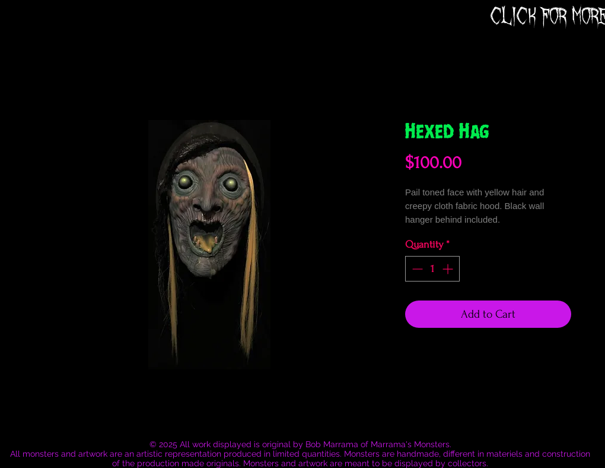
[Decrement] (416, 269)
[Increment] (449, 269)
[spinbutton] (432, 269)
